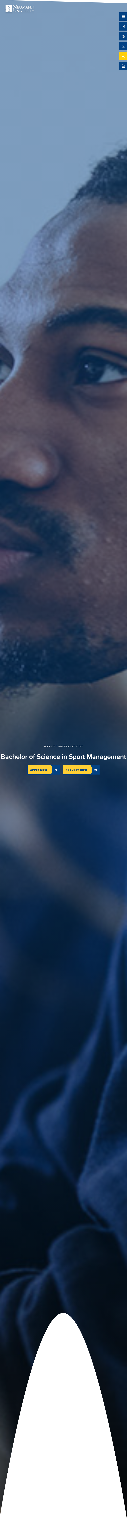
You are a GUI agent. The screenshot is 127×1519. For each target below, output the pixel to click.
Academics (49, 746)
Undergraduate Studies (70, 746)
